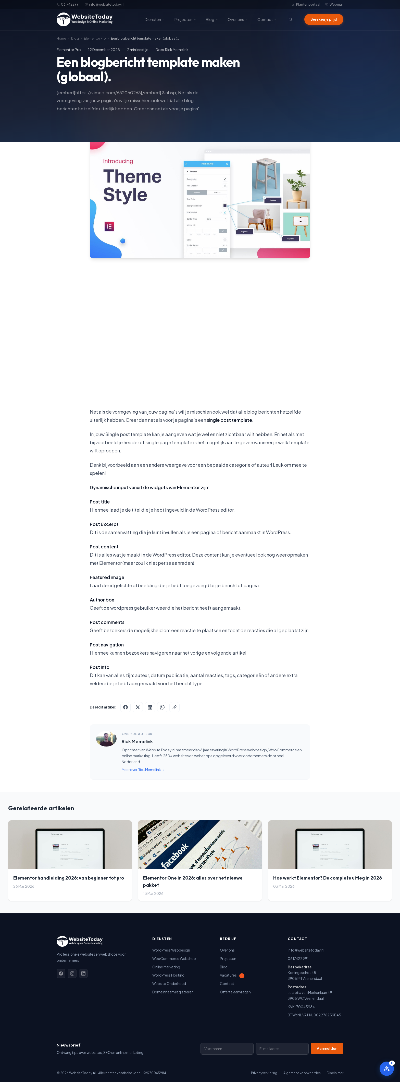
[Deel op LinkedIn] (150, 707)
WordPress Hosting (168, 975)
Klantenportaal (306, 4)
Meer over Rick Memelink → (143, 769)
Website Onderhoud (169, 983)
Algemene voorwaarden (302, 1073)
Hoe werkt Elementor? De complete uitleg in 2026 (327, 878)
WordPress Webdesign (171, 950)
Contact (267, 19)
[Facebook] (61, 973)
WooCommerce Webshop (174, 958)
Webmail (334, 4)
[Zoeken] (290, 19)
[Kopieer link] (174, 707)
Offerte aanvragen (235, 992)
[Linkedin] (83, 973)
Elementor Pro (95, 38)
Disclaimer (335, 1073)
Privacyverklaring (264, 1073)
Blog (212, 19)
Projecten (185, 19)
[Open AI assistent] (387, 1069)
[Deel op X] (138, 707)
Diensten (154, 19)
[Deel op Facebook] (125, 707)
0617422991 (68, 4)
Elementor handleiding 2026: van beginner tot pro (68, 878)
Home (61, 38)
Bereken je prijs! (323, 19)
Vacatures (232, 975)
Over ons (238, 19)
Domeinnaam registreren (173, 992)
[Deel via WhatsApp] (162, 707)
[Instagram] (72, 973)
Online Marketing (166, 967)
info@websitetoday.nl (104, 4)
